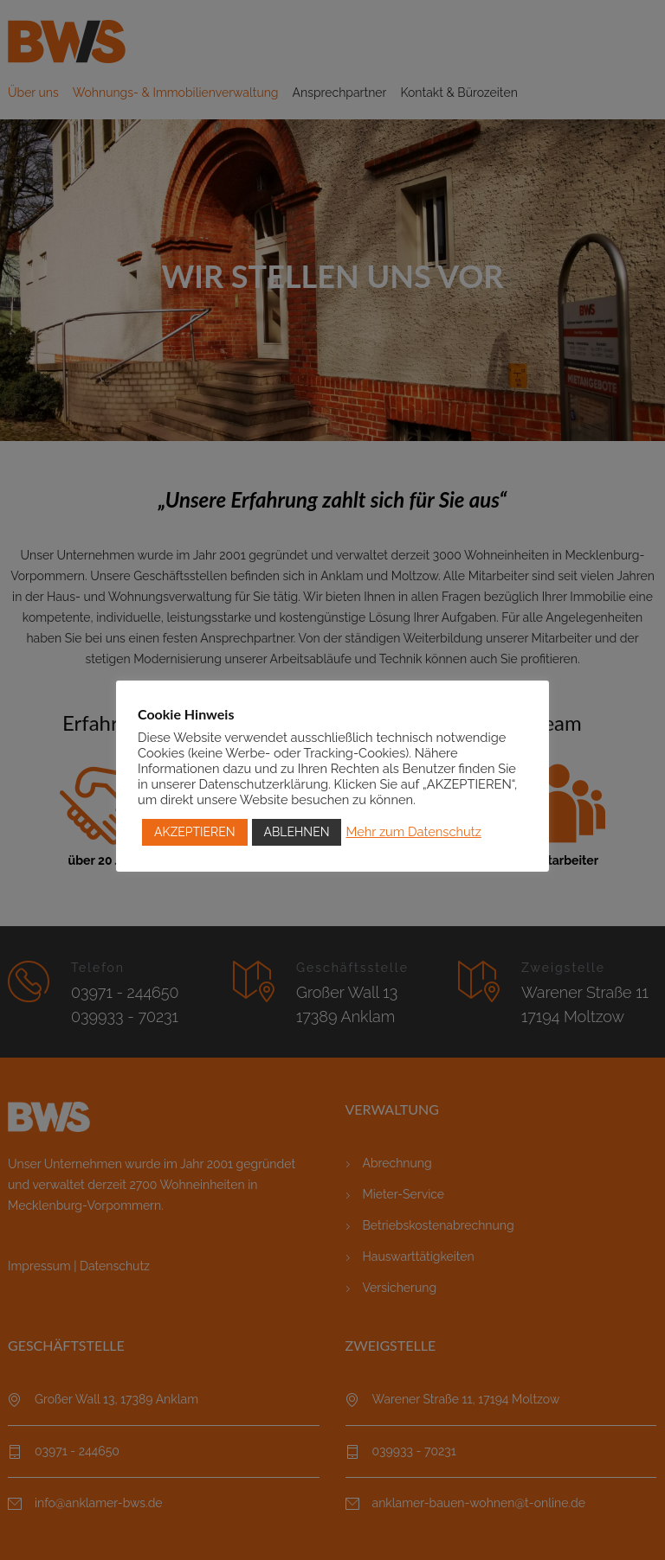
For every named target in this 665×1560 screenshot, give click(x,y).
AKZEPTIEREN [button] (195, 832)
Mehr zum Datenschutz (413, 831)
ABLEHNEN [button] (297, 832)
